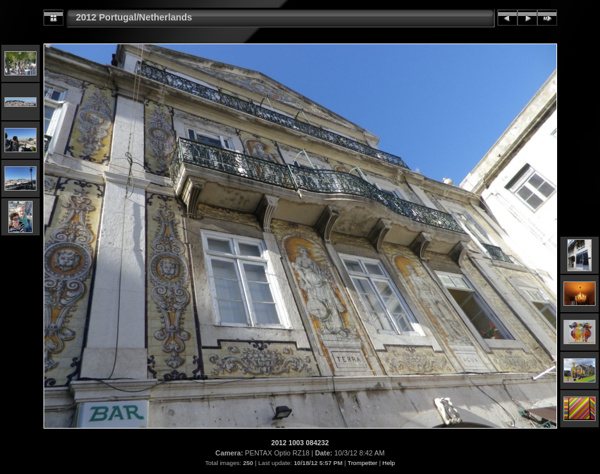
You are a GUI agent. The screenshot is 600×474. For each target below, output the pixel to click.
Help (388, 462)
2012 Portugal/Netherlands (134, 17)
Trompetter (363, 462)
